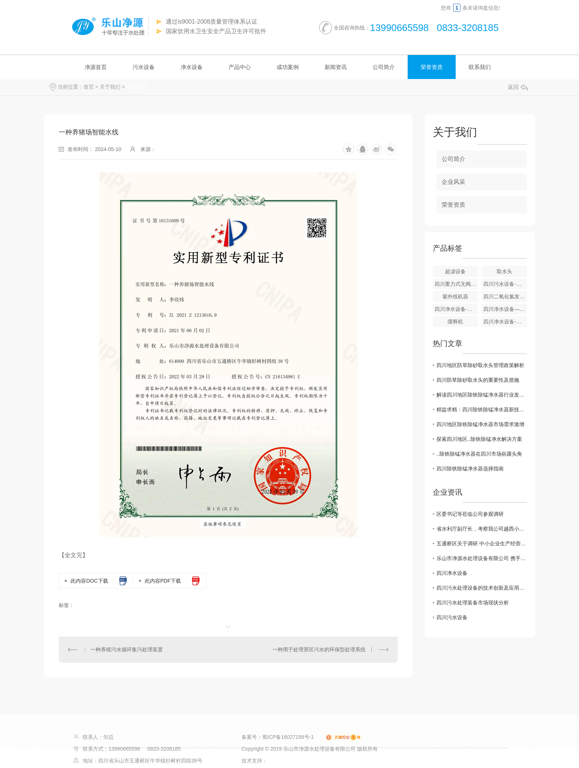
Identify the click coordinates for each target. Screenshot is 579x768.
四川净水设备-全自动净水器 (456, 309)
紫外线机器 (455, 296)
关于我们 (110, 87)
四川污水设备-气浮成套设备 (505, 284)
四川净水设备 (451, 573)
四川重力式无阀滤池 (456, 284)
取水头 (504, 271)
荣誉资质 (432, 67)
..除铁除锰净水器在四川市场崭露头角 (479, 454)
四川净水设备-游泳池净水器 (505, 322)
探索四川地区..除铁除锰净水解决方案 (479, 439)
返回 (518, 87)
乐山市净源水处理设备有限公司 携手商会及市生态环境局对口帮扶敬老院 (481, 558)
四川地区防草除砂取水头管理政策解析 (480, 365)
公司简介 (384, 67)
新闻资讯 (336, 67)
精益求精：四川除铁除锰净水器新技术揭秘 (481, 409)
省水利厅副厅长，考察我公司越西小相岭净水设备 (481, 529)
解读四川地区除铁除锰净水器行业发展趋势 (481, 395)
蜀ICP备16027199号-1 (288, 737)
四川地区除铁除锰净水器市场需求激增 (480, 424)
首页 (88, 87)
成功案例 (288, 67)
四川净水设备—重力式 (505, 309)
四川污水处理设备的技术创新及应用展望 (481, 588)
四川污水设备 (451, 617)
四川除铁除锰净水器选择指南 (470, 469)
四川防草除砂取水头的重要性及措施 (477, 380)
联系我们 (480, 67)
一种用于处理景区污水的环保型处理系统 (319, 649)
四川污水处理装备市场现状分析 (472, 603)
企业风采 (453, 182)
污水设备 (144, 67)
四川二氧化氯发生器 (505, 296)
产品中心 (240, 67)
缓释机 (455, 322)
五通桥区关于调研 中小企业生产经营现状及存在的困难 (481, 543)
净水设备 (192, 67)
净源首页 (96, 67)
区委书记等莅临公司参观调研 (470, 514)
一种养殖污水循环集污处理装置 (126, 649)
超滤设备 (455, 271)
